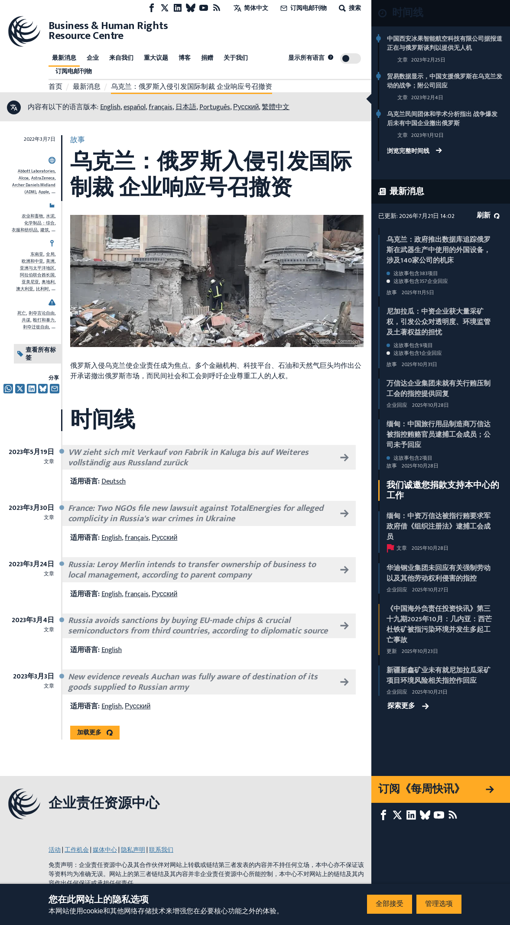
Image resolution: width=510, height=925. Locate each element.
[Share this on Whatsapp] (8, 388)
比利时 (42, 289)
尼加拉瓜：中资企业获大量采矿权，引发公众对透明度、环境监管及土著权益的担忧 (439, 322)
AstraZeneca (43, 178)
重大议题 (156, 58)
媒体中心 (105, 850)
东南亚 (36, 254)
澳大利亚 (24, 289)
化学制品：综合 (39, 223)
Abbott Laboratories (36, 171)
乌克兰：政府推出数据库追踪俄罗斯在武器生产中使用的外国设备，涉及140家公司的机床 (439, 250)
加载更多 (89, 733)
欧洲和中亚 (32, 261)
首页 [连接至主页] (55, 87)
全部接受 (389, 904)
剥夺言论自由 (42, 313)
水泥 (50, 216)
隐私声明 (133, 850)
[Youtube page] (203, 8)
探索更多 (408, 706)
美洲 (50, 261)
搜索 (349, 8)
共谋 (26, 320)
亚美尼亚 (30, 282)
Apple (44, 191)
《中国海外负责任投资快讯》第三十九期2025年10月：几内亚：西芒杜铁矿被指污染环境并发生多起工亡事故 (439, 624)
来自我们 (121, 58)
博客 (185, 58)
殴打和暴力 (44, 320)
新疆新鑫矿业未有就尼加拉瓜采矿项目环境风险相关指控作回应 (439, 676)
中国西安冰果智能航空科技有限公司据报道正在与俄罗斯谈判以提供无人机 (444, 43)
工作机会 (77, 850)
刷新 (488, 215)
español (134, 107)
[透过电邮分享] (54, 388)
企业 (93, 58)
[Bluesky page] (190, 8)
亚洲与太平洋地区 (37, 268)
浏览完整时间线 (414, 151)
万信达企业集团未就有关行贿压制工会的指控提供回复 (439, 389)
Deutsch (113, 481)
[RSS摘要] (216, 8)
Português (214, 107)
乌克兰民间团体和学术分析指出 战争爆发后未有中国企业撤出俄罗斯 (442, 118)
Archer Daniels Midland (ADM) (33, 188)
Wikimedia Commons (336, 341)
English (110, 107)
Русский (246, 107)
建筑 (44, 230)
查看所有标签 (36, 354)
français (160, 107)
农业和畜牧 (32, 216)
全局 (50, 254)
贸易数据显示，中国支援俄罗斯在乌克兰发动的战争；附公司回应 (444, 81)
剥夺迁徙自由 (36, 327)
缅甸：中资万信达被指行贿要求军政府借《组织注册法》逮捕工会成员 (439, 526)
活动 (55, 850)
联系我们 (161, 850)
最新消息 (64, 58)
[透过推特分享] (20, 388)
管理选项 (439, 904)
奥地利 (48, 282)
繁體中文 (275, 107)
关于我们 (236, 58)
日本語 (185, 107)
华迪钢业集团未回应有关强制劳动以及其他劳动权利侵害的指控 (439, 573)
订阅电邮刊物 (303, 8)
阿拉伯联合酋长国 (37, 275)
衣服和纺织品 (25, 230)
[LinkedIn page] (177, 8)
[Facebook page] (151, 8)
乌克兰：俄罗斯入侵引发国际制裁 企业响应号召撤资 (191, 87)
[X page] (164, 8)
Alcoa (24, 178)
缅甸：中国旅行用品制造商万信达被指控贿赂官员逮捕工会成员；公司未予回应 (439, 435)
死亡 (21, 313)
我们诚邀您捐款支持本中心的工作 (443, 490)
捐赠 (207, 58)
